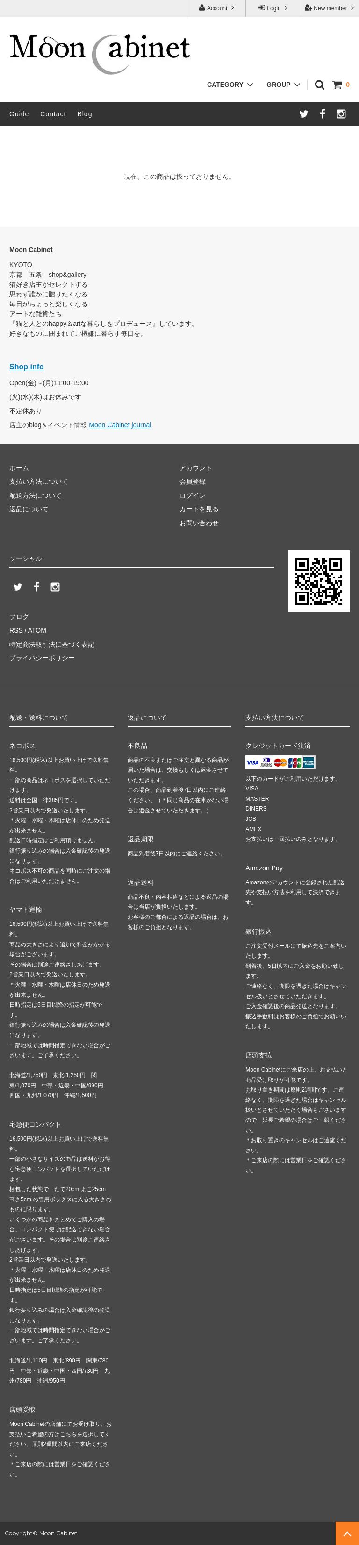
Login (274, 8)
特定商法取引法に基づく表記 (51, 644)
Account (217, 8)
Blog (84, 114)
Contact (53, 114)
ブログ (19, 617)
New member (330, 8)
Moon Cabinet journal (120, 425)
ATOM (37, 630)
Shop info (26, 367)
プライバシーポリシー (42, 658)
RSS (16, 630)
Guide (19, 114)
